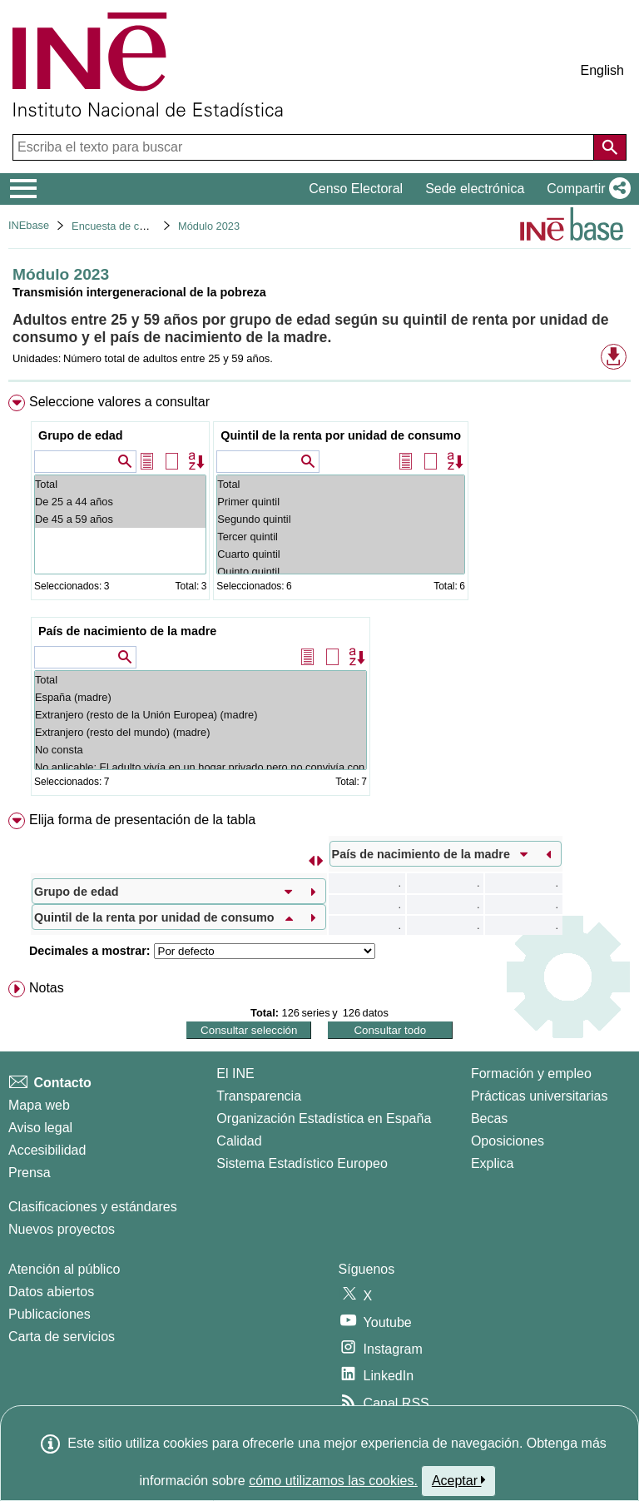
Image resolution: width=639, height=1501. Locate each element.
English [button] (602, 70)
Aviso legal (40, 1128)
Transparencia (258, 1096)
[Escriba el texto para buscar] (304, 147)
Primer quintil (340, 501)
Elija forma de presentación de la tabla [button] (142, 820)
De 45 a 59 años (120, 519)
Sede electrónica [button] (474, 188)
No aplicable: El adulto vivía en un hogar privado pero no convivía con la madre (200, 767)
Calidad (238, 1141)
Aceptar (459, 1480)
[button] (585, 189)
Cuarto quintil (340, 554)
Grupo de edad (80, 435)
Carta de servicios (61, 1337)
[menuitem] (319, 598)
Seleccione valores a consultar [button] (119, 402)
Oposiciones (507, 1141)
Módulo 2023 (209, 226)
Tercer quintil (340, 536)
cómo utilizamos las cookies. (333, 1481)
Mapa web (39, 1105)
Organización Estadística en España (323, 1118)
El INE (235, 1073)
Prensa (29, 1173)
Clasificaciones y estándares (92, 1207)
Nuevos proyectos (61, 1229)
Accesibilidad (47, 1150)
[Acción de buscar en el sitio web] (610, 147)
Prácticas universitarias (539, 1096)
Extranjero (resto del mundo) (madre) (200, 732)
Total (120, 484)
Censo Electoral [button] (356, 188)
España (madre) (200, 697)
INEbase (28, 225)
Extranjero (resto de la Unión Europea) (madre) (200, 714)
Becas (489, 1118)
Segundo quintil (340, 519)
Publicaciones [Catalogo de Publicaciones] (49, 1314)
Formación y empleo (531, 1073)
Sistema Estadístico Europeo (301, 1163)
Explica (492, 1163)
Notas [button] (46, 988)
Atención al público (64, 1269)
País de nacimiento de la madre (127, 631)
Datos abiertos (51, 1292)
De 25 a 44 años (120, 501)
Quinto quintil (340, 571)
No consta (200, 749)
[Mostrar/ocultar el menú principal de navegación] (23, 189)
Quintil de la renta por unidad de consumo (340, 435)
